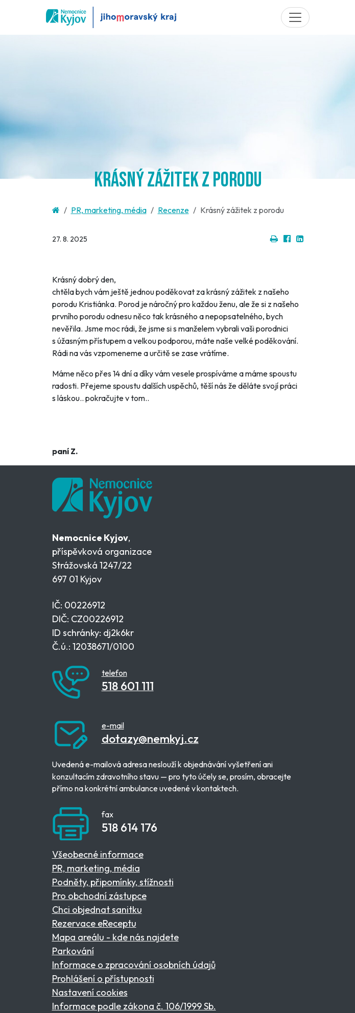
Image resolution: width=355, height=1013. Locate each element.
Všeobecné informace (98, 854)
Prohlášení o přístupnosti (103, 978)
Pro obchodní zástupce (99, 896)
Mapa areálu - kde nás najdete (115, 937)
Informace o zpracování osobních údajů (134, 965)
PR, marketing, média (109, 210)
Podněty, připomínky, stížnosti (113, 882)
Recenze (173, 210)
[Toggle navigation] (295, 17)
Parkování (73, 951)
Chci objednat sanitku (97, 909)
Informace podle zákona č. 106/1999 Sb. (134, 1006)
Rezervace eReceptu (94, 923)
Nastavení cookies (90, 992)
